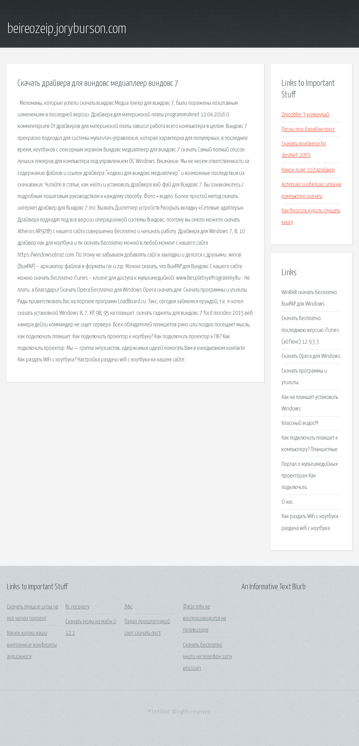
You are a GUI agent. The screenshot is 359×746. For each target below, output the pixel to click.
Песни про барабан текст (308, 130)
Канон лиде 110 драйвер (308, 170)
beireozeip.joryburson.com (66, 29)
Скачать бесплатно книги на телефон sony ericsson (207, 657)
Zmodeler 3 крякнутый (305, 115)
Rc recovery (78, 607)
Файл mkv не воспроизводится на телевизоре (204, 618)
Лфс (128, 607)
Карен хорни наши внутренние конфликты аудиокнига (32, 645)
